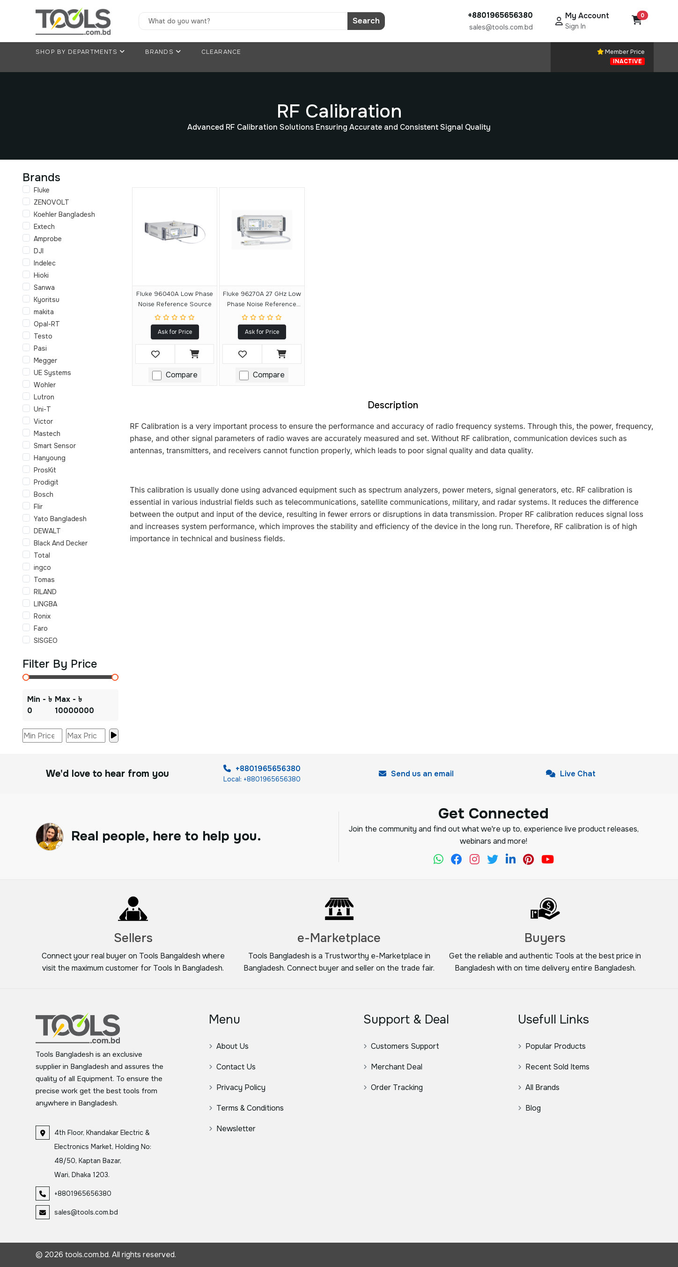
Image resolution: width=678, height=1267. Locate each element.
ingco (42, 567)
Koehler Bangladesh (64, 214)
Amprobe (48, 239)
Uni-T (42, 409)
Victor (43, 421)
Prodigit (46, 482)
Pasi (40, 348)
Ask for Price (175, 332)
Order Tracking (393, 1087)
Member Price (621, 56)
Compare (182, 375)
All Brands (539, 1087)
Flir (38, 506)
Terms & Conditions (246, 1108)
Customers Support (401, 1046)
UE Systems (52, 372)
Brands (163, 52)
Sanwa (44, 287)
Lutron (44, 397)
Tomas (44, 579)
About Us (229, 1046)
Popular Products (552, 1046)
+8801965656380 (262, 768)
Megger (45, 360)
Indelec (45, 263)
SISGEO (46, 640)
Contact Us (232, 1067)
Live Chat (571, 774)
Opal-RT (47, 324)
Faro (41, 628)
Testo (43, 336)
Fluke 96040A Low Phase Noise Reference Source (174, 299)
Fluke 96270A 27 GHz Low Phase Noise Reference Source (262, 300)
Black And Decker (61, 543)
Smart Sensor (55, 446)
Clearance (221, 52)
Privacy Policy (237, 1087)
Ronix (42, 616)
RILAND (45, 592)
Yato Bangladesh (60, 519)
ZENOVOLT (51, 202)
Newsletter (232, 1129)
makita (44, 312)
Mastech (47, 433)
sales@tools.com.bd (501, 27)
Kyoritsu (46, 299)
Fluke (42, 190)
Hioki (41, 275)
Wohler (45, 385)
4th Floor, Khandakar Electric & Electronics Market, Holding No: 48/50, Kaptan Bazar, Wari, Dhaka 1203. (102, 1153)
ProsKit (45, 470)
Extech (44, 226)
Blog (529, 1108)
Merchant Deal (392, 1067)
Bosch (43, 494)
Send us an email (416, 774)
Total (42, 555)
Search (366, 21)
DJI (39, 251)
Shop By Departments (80, 52)
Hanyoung (50, 458)
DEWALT (47, 531)
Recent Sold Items (554, 1067)
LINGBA (45, 604)
